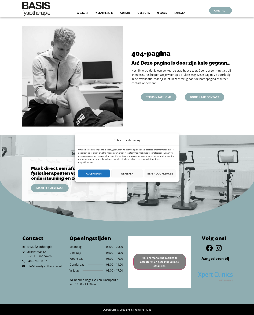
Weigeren (127, 173)
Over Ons (144, 13)
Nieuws (162, 13)
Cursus (125, 13)
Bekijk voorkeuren (160, 173)
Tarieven (180, 13)
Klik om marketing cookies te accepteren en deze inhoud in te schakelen (159, 262)
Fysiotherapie (104, 13)
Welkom (82, 13)
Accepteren (94, 173)
